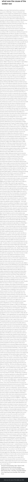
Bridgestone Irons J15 (6, 469)
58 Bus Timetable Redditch (19, 470)
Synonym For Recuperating (7, 465)
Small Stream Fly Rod (6, 467)
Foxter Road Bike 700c (15, 472)
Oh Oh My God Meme (16, 467)
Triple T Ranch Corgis (19, 465)
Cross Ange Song (5, 472)
